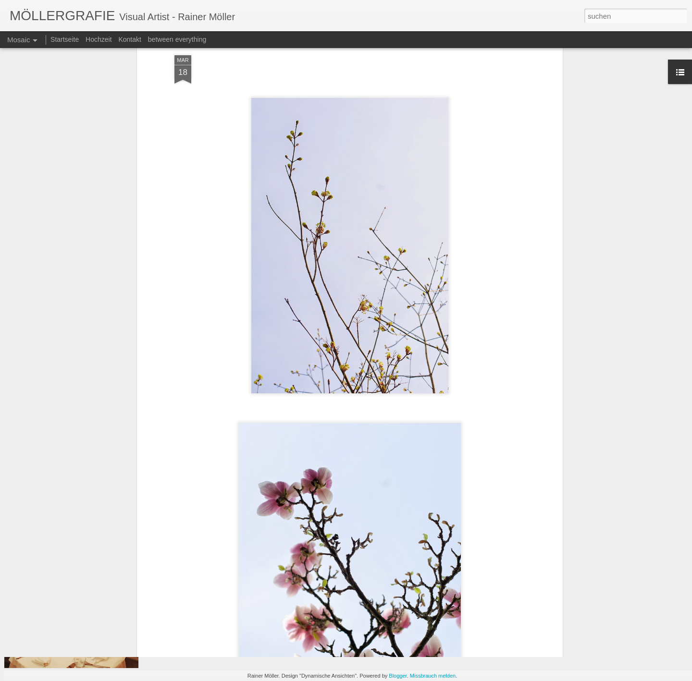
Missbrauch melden (433, 676)
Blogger (398, 676)
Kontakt (129, 39)
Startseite (64, 39)
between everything (177, 39)
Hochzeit (98, 39)
